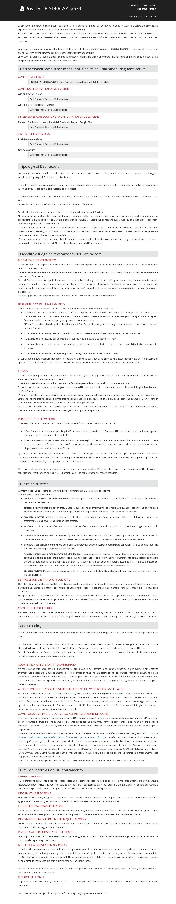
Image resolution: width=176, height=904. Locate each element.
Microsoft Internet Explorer (72, 737)
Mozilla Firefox (35, 737)
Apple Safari (50, 737)
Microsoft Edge (98, 737)
